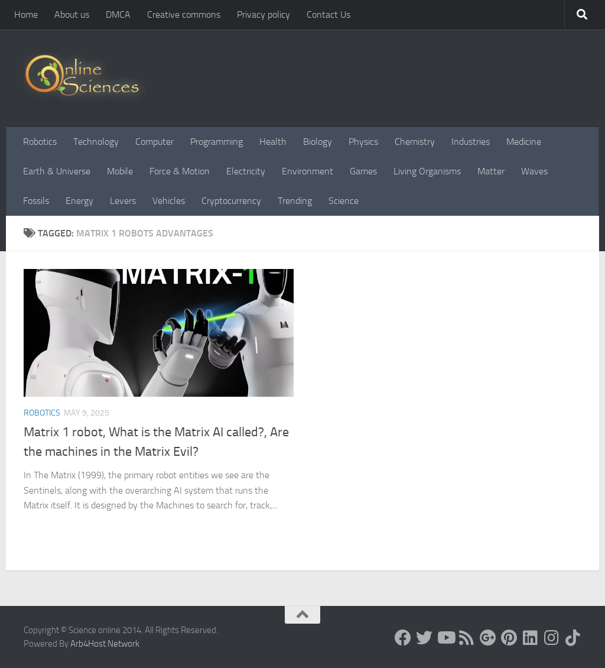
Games (363, 171)
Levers (123, 200)
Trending (295, 200)
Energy (79, 200)
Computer (154, 141)
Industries (470, 141)
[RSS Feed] (466, 638)
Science (343, 200)
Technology (96, 141)
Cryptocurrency (231, 200)
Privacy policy (263, 14)
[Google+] (488, 638)
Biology (317, 141)
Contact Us (328, 14)
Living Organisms (427, 171)
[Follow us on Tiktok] (573, 638)
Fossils (36, 200)
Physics (363, 141)
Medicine (523, 141)
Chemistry (415, 141)
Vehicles (168, 200)
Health (273, 141)
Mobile (120, 171)
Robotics (40, 141)
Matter (491, 171)
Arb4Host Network (104, 643)
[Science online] (403, 638)
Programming (216, 141)
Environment (307, 171)
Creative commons (183, 14)
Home (26, 14)
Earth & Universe (56, 171)
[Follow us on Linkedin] (530, 638)
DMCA (118, 14)
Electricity (245, 171)
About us (71, 14)
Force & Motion (179, 171)
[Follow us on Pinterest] (509, 638)
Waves (534, 171)
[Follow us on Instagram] (552, 638)
